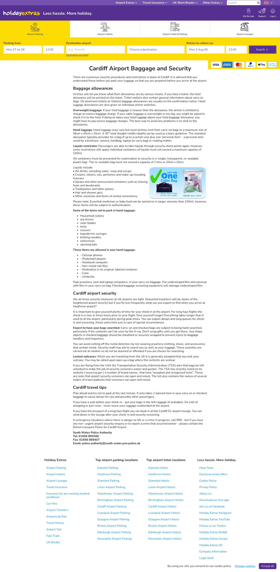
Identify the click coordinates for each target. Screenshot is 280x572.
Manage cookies (245, 566)
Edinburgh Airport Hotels (164, 532)
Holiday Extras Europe (213, 539)
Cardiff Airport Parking (111, 506)
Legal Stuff (206, 558)
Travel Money (55, 523)
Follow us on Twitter (212, 526)
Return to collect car (199, 43)
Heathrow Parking (109, 474)
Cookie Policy (207, 481)
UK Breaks (53, 542)
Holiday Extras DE (210, 545)
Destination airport (78, 43)
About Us (205, 493)
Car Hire (51, 503)
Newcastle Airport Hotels (165, 539)
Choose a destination (141, 43)
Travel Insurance (56, 487)
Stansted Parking (108, 481)
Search (260, 50)
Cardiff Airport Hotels (162, 506)
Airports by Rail (56, 516)
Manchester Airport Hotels (165, 493)
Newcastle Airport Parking (114, 539)
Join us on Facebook (212, 506)
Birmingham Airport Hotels (166, 500)
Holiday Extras (21, 13)
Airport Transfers (57, 510)
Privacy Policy (208, 487)
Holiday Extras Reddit (213, 532)
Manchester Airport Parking (115, 493)
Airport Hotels (55, 474)
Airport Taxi (54, 529)
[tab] (35, 29)
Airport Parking (56, 468)
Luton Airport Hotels (161, 487)
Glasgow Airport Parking (113, 519)
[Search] (242, 2)
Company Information (213, 551)
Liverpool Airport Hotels (164, 513)
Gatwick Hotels (158, 468)
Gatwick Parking (107, 468)
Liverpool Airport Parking (113, 513)
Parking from (12, 43)
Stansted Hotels (158, 481)
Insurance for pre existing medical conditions (68, 495)
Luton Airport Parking (111, 487)
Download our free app (214, 500)
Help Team (206, 468)
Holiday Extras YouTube (214, 519)
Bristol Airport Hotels (162, 526)
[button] (23, 49)
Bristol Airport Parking (111, 526)
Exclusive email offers (213, 474)
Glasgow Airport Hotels (163, 519)
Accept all (267, 566)
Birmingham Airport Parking (115, 500)
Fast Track (52, 536)
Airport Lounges (56, 481)
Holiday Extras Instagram (215, 513)
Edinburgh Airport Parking (114, 532)
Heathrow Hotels (159, 474)
